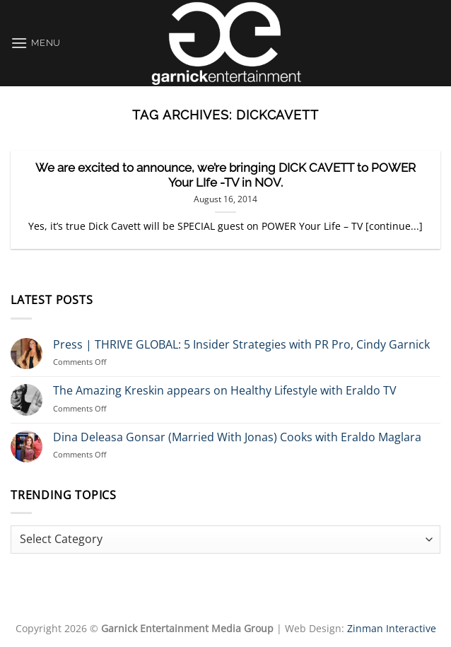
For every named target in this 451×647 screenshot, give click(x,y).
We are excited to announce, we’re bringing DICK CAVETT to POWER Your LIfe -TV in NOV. (225, 175)
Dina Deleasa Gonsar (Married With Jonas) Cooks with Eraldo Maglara (237, 437)
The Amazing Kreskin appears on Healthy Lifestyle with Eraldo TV (225, 390)
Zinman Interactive (391, 628)
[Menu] (36, 42)
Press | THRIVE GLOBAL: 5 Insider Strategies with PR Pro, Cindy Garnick (241, 344)
